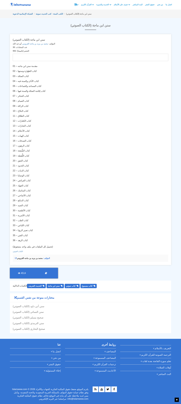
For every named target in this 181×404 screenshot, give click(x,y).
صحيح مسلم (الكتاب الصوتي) (28, 317)
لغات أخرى (77, 5)
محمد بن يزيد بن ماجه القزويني (35, 44)
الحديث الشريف (35, 286)
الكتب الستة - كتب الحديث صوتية (49, 14)
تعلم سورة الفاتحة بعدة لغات (156, 361)
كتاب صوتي (71, 286)
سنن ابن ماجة (54, 286)
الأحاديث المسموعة (106, 370)
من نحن (160, 5)
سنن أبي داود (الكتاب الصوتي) (28, 306)
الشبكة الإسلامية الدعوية (23, 14)
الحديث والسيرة (103, 5)
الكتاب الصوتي (18, 251)
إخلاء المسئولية (53, 370)
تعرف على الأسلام (122, 5)
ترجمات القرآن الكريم (105, 364)
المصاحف (111, 351)
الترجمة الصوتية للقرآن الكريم (156, 355)
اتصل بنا (169, 5)
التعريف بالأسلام (163, 348)
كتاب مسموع (87, 286)
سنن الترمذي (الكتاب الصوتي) (28, 323)
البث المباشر (138, 5)
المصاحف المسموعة (105, 358)
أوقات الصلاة (164, 367)
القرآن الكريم (87, 5)
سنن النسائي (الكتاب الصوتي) (28, 312)
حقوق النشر (150, 5)
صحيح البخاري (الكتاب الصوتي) (29, 328)
